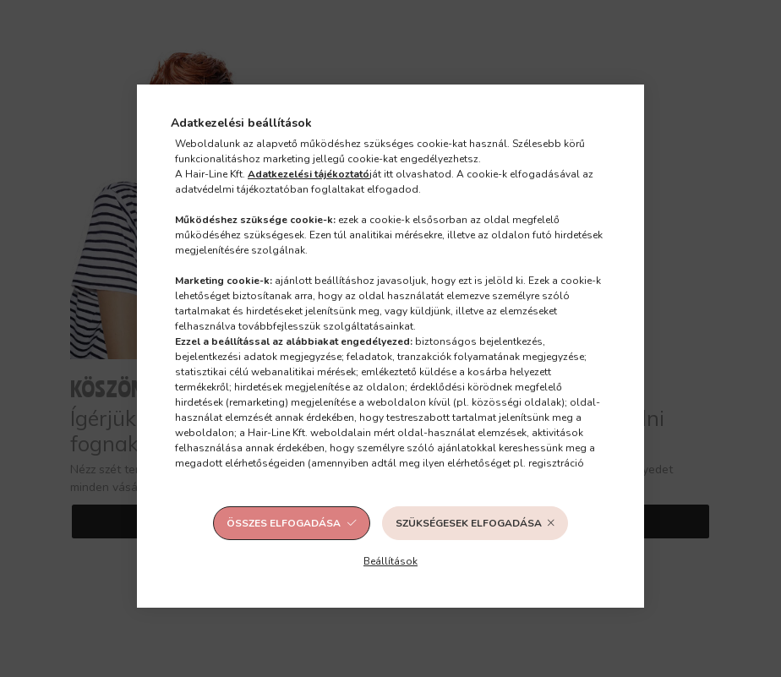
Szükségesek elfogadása (469, 523)
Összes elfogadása (284, 523)
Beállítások (390, 561)
